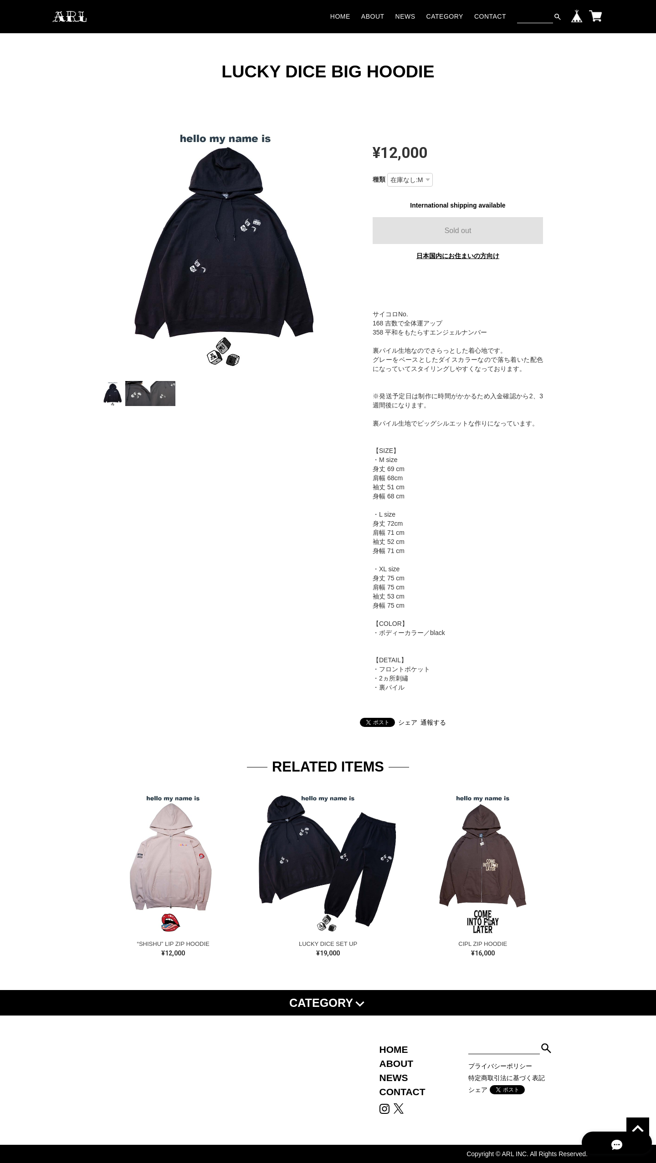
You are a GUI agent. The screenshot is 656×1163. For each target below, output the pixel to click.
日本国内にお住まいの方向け (457, 255)
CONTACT (490, 16)
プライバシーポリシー (500, 1066)
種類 (379, 179)
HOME (340, 16)
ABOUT (372, 16)
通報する (433, 722)
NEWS (405, 16)
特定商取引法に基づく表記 (506, 1078)
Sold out (458, 230)
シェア (407, 722)
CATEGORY (444, 16)
